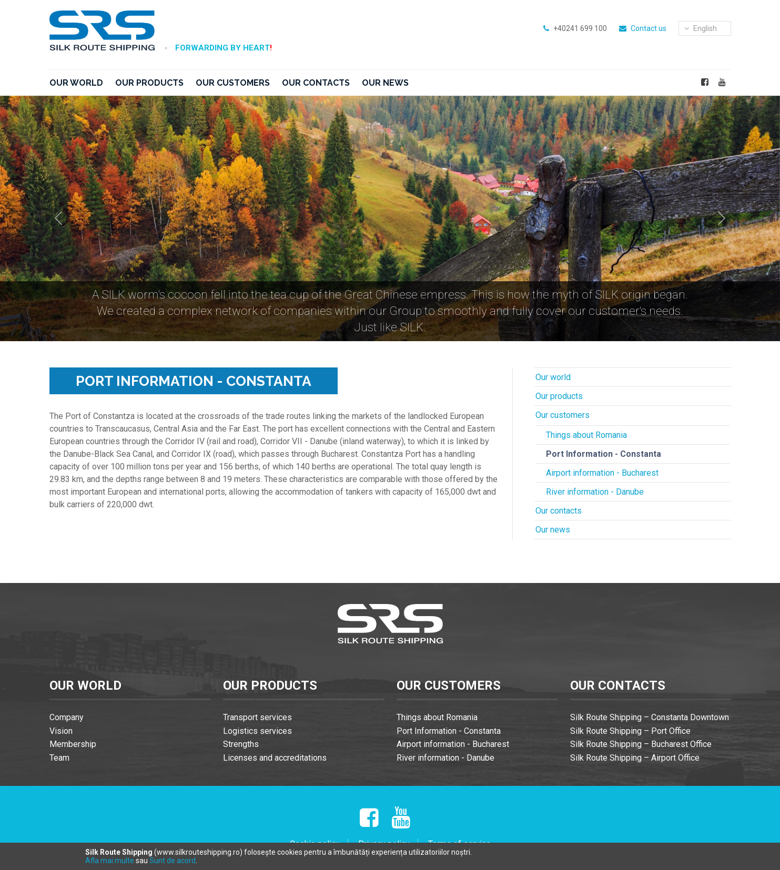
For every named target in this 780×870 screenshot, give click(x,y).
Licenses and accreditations (275, 758)
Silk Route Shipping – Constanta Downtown (649, 717)
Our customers (233, 83)
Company (66, 717)
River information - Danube (595, 492)
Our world (76, 83)
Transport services (257, 717)
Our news (385, 83)
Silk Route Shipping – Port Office (630, 731)
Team (59, 758)
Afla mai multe (109, 860)
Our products (149, 83)
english (700, 28)
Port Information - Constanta (603, 454)
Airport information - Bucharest (602, 473)
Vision (61, 731)
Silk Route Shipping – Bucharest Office (641, 744)
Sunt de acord (172, 860)
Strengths (241, 744)
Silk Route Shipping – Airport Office (635, 758)
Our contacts (316, 83)
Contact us (648, 28)
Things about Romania (586, 435)
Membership (72, 744)
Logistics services (257, 731)
